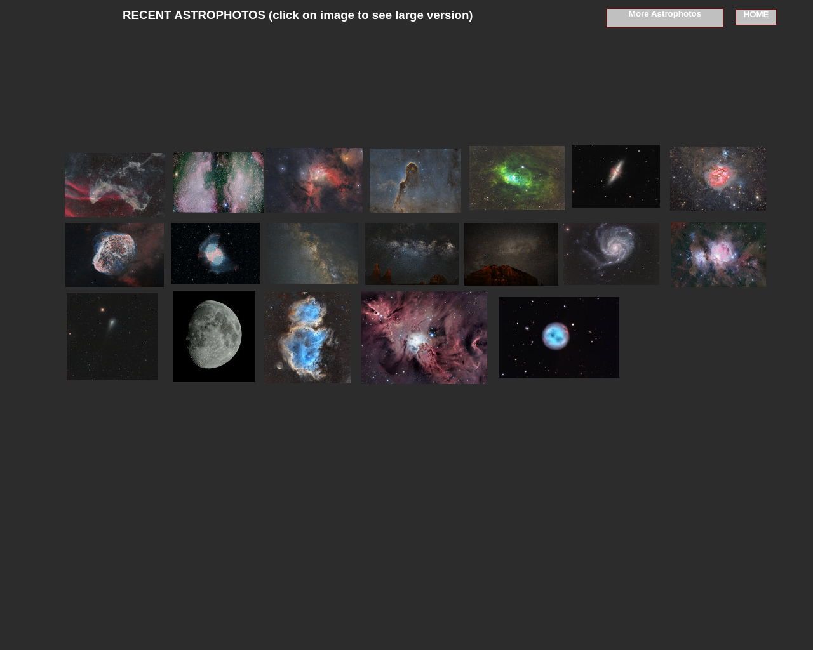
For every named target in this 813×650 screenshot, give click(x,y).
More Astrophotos (665, 13)
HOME (756, 14)
